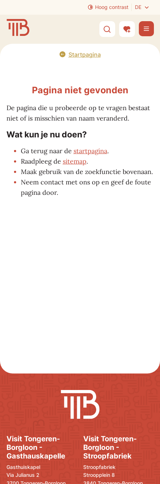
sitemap (74, 161)
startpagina (90, 151)
